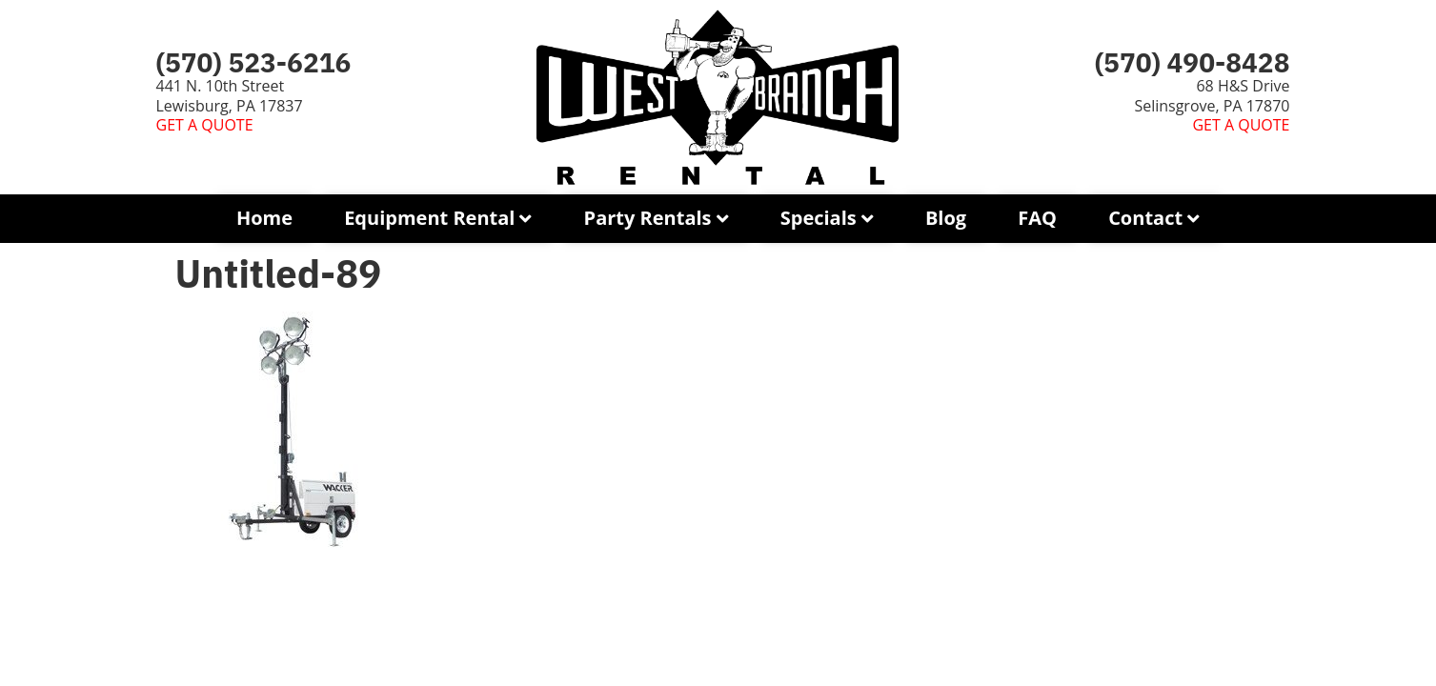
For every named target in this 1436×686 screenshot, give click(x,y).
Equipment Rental (429, 218)
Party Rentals (648, 218)
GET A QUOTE (204, 124)
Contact (1145, 218)
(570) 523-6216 (254, 62)
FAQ (1037, 218)
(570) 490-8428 (1192, 62)
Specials (818, 218)
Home (264, 218)
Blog (945, 218)
